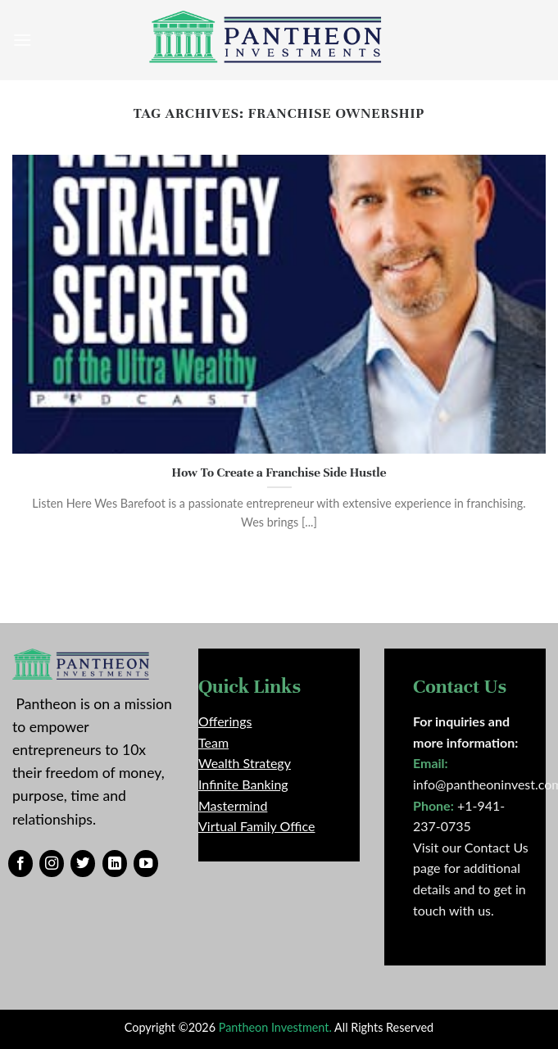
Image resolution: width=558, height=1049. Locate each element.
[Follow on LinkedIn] (114, 864)
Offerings (225, 721)
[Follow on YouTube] (146, 864)
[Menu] (22, 40)
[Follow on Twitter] (82, 864)
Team (213, 742)
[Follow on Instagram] (51, 864)
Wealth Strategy (244, 763)
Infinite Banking (243, 784)
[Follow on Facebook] (20, 864)
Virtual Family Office (256, 826)
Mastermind (232, 805)
